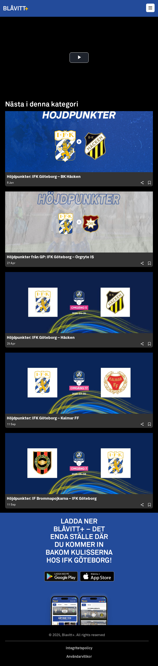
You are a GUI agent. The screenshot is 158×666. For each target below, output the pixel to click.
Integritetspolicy (79, 648)
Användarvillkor (78, 656)
